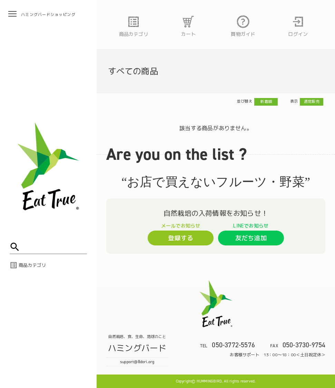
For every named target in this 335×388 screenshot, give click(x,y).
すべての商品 (133, 71)
